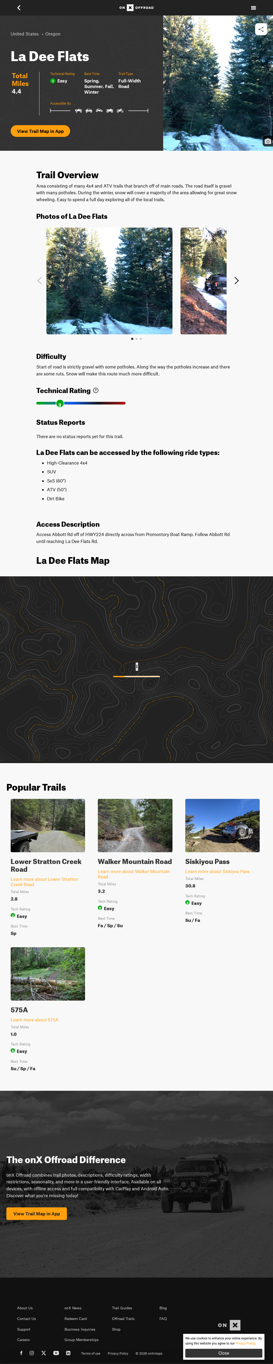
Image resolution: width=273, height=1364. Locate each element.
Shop (116, 1329)
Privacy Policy (118, 1353)
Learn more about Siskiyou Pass (217, 871)
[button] (19, 7)
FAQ (163, 1319)
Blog (163, 1308)
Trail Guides (122, 1308)
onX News (73, 1308)
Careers (23, 1340)
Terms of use (91, 1353)
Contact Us (26, 1319)
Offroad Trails (123, 1319)
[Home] (136, 7)
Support (23, 1329)
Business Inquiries (80, 1329)
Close (223, 1353)
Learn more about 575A (35, 1019)
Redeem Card (76, 1319)
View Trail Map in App (40, 131)
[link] (95, 389)
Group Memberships (82, 1340)
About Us (25, 1308)
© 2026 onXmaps (148, 1353)
